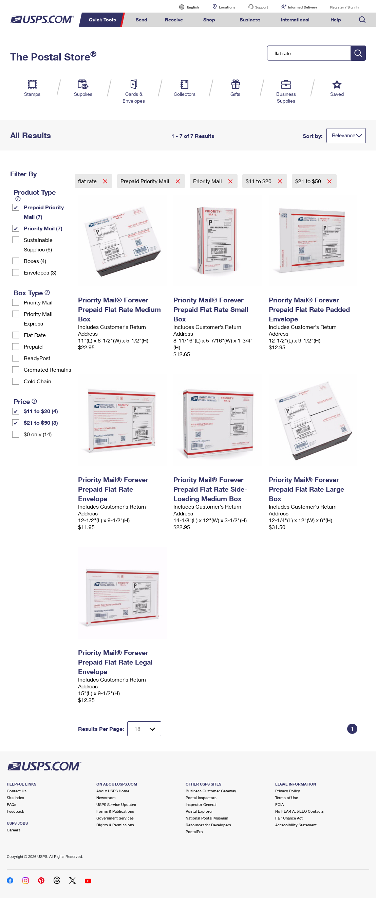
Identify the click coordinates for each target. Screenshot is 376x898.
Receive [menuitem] (174, 19)
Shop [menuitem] (209, 19)
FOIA (279, 804)
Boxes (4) (35, 261)
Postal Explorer (199, 811)
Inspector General (201, 804)
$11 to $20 (259, 181)
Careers (13, 830)
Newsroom (106, 797)
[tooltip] (18, 198)
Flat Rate (35, 335)
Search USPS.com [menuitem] (362, 20)
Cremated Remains (47, 369)
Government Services (115, 818)
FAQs (11, 804)
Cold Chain (37, 381)
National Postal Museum (207, 818)
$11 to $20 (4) (41, 411)
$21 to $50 (308, 181)
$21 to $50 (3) (41, 422)
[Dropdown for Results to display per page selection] (144, 728)
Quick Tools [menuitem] (102, 19)
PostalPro (194, 831)
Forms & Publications (115, 811)
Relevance (343, 135)
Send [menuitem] (141, 19)
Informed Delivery (302, 7)
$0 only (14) (38, 434)
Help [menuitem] (336, 19)
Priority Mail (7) (43, 228)
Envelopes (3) (40, 272)
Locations (227, 7)
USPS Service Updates (116, 804)
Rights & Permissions (115, 825)
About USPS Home (112, 791)
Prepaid (33, 346)
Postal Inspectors (201, 797)
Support (261, 7)
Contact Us (16, 791)
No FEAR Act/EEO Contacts (299, 811)
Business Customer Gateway (211, 791)
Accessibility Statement (296, 825)
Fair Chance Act (289, 818)
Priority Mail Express (38, 319)
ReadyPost (37, 358)
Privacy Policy (287, 791)
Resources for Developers (208, 825)
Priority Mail (38, 302)
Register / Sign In (344, 7)
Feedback (15, 811)
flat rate (88, 181)
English (186, 7)
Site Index (15, 797)
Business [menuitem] (250, 19)
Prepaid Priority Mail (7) (44, 212)
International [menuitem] (295, 19)
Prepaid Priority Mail (145, 181)
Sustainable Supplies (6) (38, 244)
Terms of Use (286, 797)
